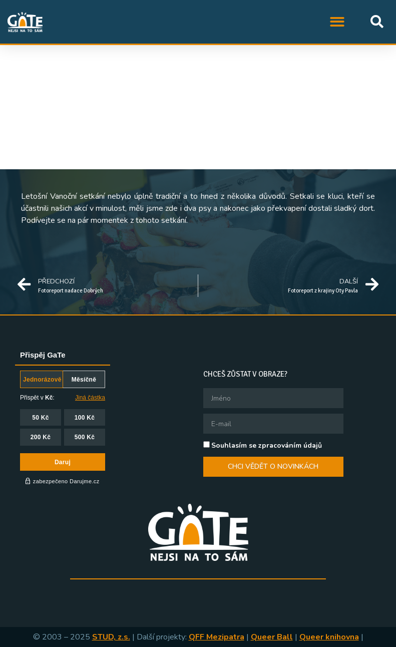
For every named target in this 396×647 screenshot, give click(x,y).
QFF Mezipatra (216, 636)
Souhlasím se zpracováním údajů (266, 445)
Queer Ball (272, 636)
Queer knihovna (329, 636)
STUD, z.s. (111, 636)
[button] (337, 22)
